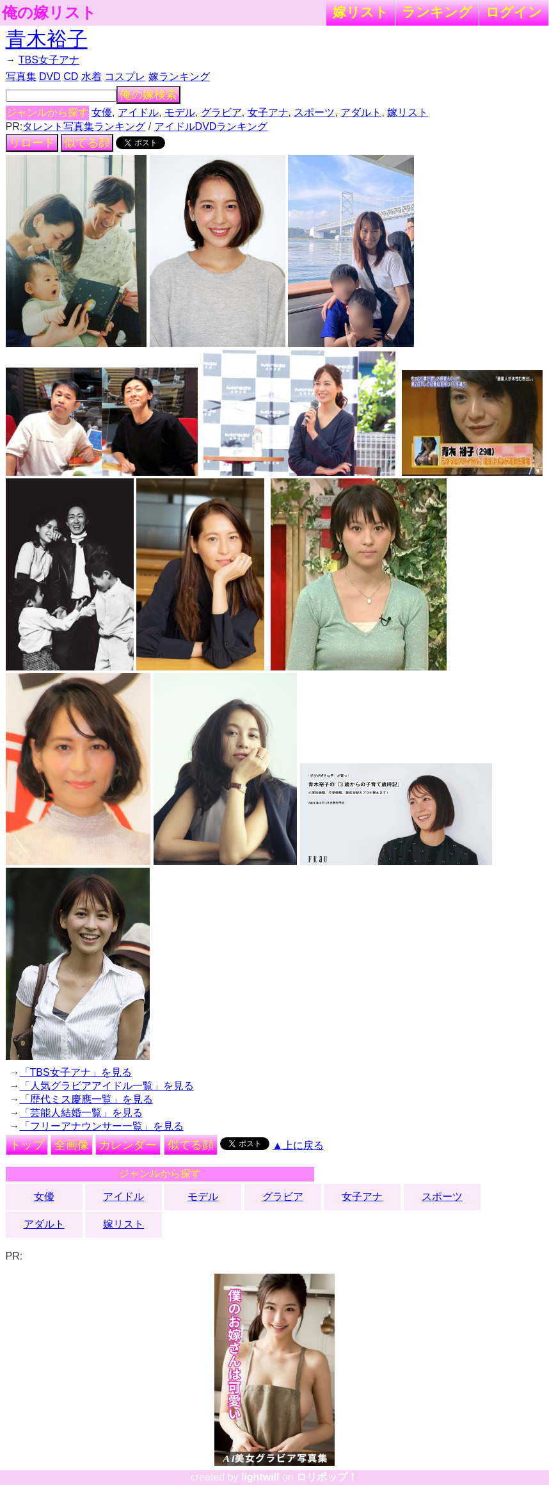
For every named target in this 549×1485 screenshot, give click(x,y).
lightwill (260, 1477)
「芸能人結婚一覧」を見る (81, 1112)
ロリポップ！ (327, 1477)
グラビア (221, 112)
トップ (27, 1145)
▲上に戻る (298, 1145)
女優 (102, 112)
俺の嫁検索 (148, 94)
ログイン (514, 11)
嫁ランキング (179, 76)
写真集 (21, 76)
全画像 (71, 1145)
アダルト (360, 112)
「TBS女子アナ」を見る (76, 1072)
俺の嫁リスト (49, 12)
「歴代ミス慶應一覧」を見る (86, 1099)
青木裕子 (47, 39)
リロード (32, 142)
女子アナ (268, 112)
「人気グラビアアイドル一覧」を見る (107, 1085)
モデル (179, 112)
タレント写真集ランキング (83, 126)
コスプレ (124, 76)
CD (70, 76)
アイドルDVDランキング (211, 126)
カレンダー (128, 1145)
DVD (50, 76)
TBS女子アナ (49, 59)
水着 (91, 76)
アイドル (138, 112)
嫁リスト (360, 11)
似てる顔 (87, 142)
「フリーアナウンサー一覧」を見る (102, 1126)
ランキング (437, 11)
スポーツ (314, 112)
